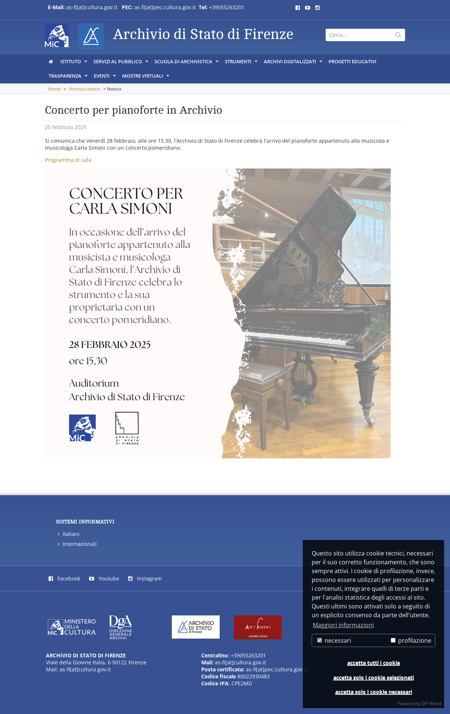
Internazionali (77, 543)
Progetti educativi (352, 61)
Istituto (74, 63)
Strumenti (242, 63)
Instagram (145, 578)
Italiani (68, 533)
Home (54, 89)
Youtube (104, 578)
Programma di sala (68, 159)
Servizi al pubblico (121, 63)
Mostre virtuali (146, 77)
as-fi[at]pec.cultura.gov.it (165, 7)
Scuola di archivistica (187, 63)
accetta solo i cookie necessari (373, 691)
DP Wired (431, 703)
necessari (334, 640)
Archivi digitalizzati (293, 63)
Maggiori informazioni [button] (343, 625)
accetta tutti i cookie (373, 662)
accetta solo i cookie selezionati (373, 677)
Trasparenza (69, 77)
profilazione (411, 640)
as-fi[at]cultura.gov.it (91, 7)
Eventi (105, 77)
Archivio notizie (84, 89)
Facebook (64, 578)
